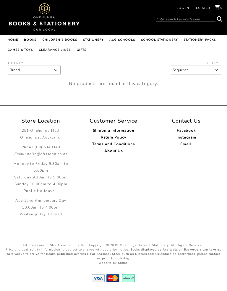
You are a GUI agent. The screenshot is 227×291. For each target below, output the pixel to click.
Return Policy (113, 137)
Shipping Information (113, 130)
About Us (113, 151)
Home (12, 40)
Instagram (186, 137)
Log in (182, 8)
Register (202, 8)
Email (186, 144)
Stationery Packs (200, 40)
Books (30, 40)
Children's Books (59, 40)
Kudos (123, 263)
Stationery (93, 40)
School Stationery (159, 40)
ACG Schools (122, 40)
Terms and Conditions (113, 144)
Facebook (186, 130)
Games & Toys (20, 50)
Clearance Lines (55, 50)
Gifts (81, 50)
